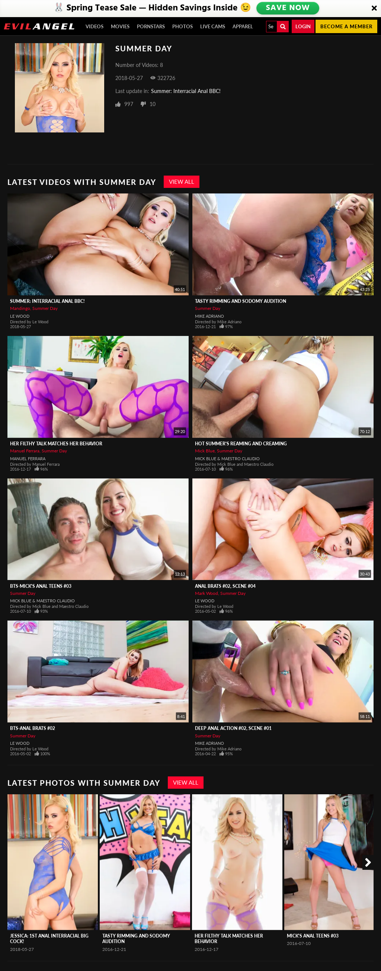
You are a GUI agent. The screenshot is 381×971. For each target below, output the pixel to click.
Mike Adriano (209, 316)
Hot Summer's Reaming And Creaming (241, 443)
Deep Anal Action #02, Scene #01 (233, 728)
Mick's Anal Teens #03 (313, 936)
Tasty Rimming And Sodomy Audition (240, 301)
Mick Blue (205, 451)
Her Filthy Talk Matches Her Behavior (56, 443)
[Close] (374, 8)
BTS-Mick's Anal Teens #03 (40, 586)
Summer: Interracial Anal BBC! (186, 91)
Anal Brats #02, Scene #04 (225, 586)
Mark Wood (206, 593)
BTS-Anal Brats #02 (32, 728)
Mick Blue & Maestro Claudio (227, 458)
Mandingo (20, 308)
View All (181, 181)
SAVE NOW (288, 8)
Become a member (346, 26)
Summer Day (45, 308)
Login (303, 26)
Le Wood (19, 316)
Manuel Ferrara (24, 451)
